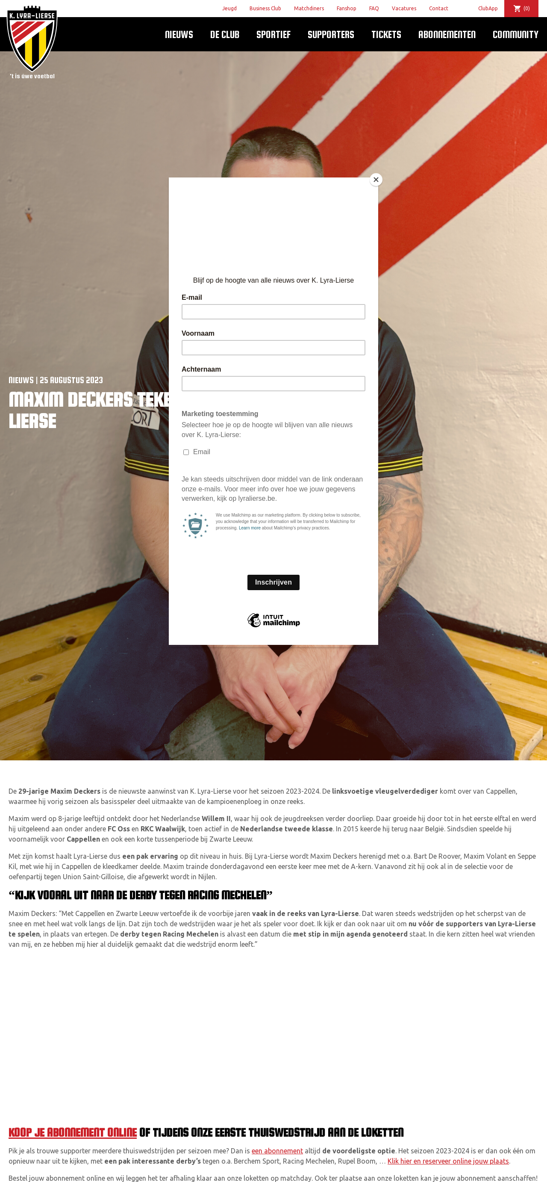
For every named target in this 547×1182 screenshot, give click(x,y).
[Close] (376, 179)
